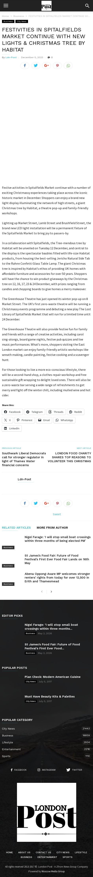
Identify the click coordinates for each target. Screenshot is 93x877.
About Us (24, 852)
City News (21, 21)
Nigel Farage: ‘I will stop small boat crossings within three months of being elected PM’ (58, 539)
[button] (87, 5)
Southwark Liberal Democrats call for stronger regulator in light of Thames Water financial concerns (24, 459)
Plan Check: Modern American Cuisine (53, 677)
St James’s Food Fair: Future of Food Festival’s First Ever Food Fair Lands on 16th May (57, 559)
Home (5, 16)
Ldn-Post (11, 57)
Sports (42, 756)
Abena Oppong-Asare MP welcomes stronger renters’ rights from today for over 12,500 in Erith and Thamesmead (57, 577)
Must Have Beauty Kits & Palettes (50, 696)
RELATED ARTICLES (16, 527)
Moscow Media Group (53, 871)
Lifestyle (42, 742)
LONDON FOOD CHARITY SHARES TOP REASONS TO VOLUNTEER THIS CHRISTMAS (69, 457)
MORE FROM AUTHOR (52, 527)
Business (8, 21)
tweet (57, 514)
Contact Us (43, 852)
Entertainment (42, 749)
